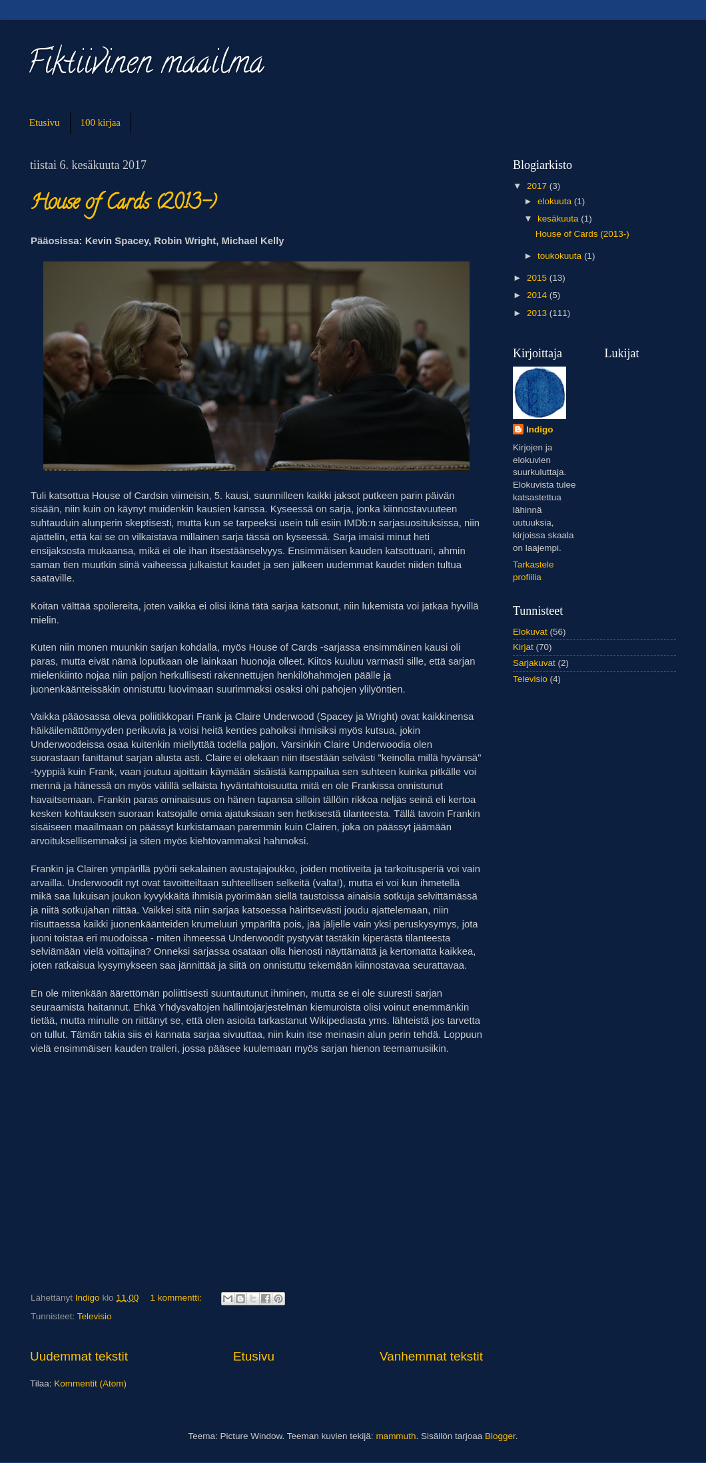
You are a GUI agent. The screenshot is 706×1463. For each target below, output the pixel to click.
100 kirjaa (101, 122)
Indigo (539, 429)
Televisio (94, 1316)
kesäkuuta (559, 219)
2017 (538, 186)
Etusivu (44, 122)
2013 (538, 313)
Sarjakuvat (534, 663)
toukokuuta (560, 256)
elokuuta (555, 201)
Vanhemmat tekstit (431, 1356)
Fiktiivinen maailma (145, 65)
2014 (538, 295)
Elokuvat (530, 632)
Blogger (500, 1436)
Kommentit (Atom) (90, 1383)
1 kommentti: (177, 1298)
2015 (538, 278)
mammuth (396, 1436)
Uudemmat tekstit (79, 1356)
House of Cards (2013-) (123, 204)
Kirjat (523, 647)
